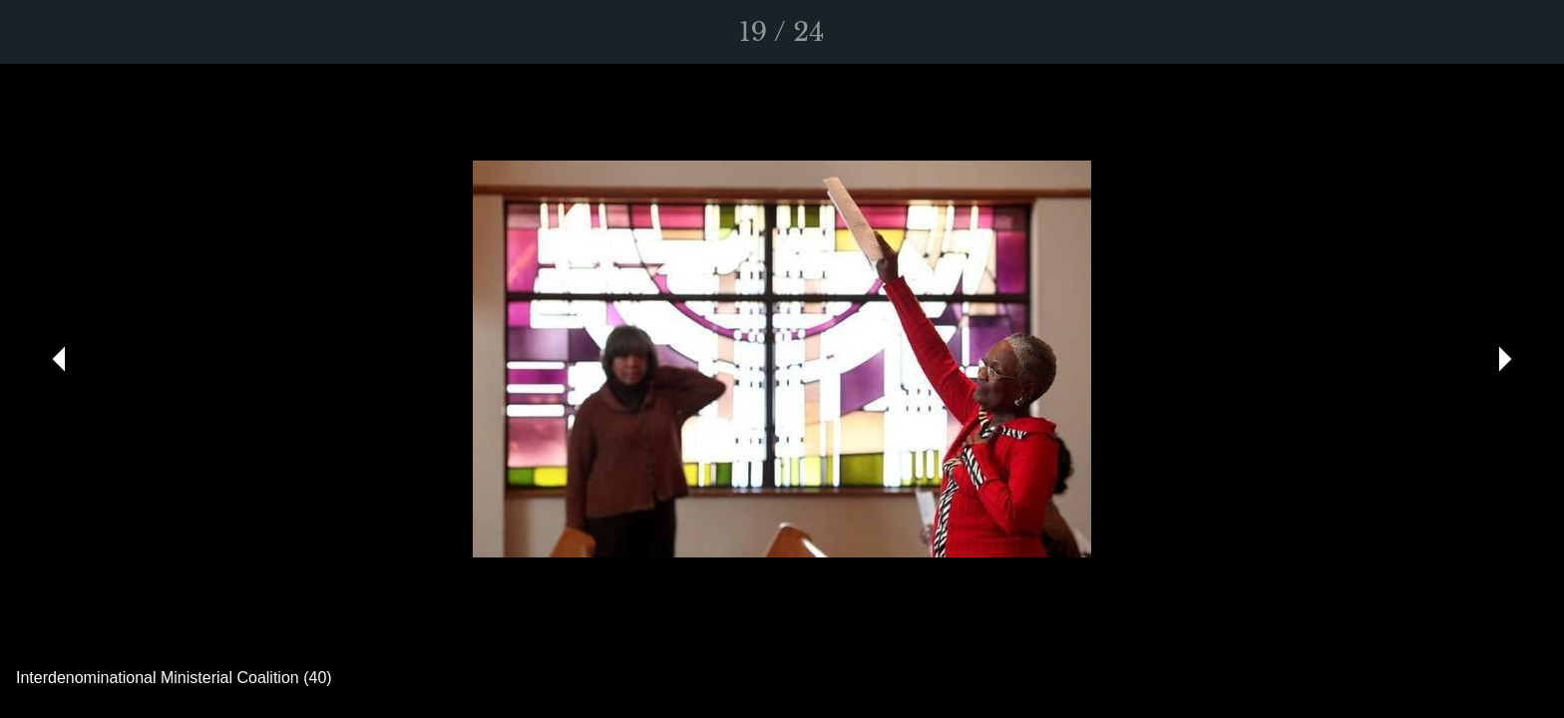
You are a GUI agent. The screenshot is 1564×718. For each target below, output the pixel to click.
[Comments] (1524, 32)
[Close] (40, 32)
